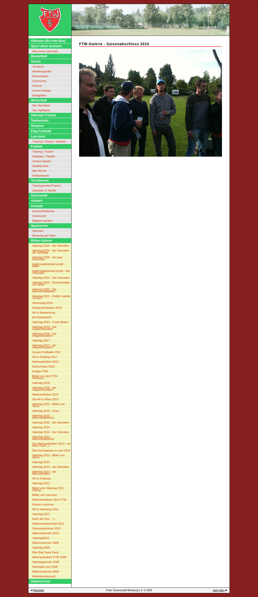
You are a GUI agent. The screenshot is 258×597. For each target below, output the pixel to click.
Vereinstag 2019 (42, 302)
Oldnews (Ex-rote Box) (48, 41)
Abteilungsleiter (42, 71)
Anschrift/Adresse (43, 211)
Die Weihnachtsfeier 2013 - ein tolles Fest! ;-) (51, 444)
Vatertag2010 (40, 537)
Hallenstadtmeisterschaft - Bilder (48, 265)
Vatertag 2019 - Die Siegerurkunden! (44, 327)
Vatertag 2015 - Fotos (45, 410)
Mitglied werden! (42, 220)
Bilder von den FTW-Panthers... (45, 377)
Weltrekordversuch (44, 576)
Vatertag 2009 (41, 547)
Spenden (38, 230)
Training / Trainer (42, 151)
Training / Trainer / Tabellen (49, 141)
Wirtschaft (39, 100)
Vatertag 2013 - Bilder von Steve (48, 456)
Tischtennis (40, 180)
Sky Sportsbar (41, 105)
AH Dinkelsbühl (41, 317)
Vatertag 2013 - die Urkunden (50, 466)
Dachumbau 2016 (43, 366)
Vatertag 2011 (41, 514)
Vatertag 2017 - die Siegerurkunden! (44, 346)
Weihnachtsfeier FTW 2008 (49, 557)
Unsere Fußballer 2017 (46, 352)
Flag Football (41, 131)
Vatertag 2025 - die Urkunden (50, 245)
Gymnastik (39, 195)
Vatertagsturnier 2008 (45, 561)
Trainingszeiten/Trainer (46, 185)
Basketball (39, 56)
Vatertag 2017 (41, 340)
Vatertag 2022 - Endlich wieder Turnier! (51, 297)
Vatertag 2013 (41, 462)
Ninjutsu (37, 126)
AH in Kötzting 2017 (44, 356)
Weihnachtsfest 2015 (45, 394)
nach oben (219, 590)
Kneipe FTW (40, 371)
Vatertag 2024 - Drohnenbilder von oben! (51, 283)
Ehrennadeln (40, 76)
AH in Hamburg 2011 (45, 509)
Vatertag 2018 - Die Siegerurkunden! (44, 334)
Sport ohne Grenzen (46, 46)
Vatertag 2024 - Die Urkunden (51, 277)
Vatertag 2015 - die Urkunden (50, 422)
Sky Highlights (41, 110)
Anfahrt (37, 201)
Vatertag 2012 (41, 483)
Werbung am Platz (43, 235)
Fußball (37, 146)
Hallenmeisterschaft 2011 (48, 523)
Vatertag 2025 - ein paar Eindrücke (47, 258)
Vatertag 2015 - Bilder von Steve (48, 405)
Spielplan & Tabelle (44, 190)
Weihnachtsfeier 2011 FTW (49, 499)
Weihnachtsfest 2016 (45, 361)
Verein (36, 61)
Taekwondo (39, 120)
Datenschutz (40, 581)
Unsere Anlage (41, 90)
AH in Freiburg (41, 478)
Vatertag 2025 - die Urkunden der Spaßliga (50, 251)
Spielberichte (40, 165)
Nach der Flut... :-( (43, 518)
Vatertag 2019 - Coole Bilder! (50, 322)
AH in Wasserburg (43, 312)
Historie (37, 85)
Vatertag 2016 (41, 382)
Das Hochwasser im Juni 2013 (51, 450)
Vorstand (37, 66)
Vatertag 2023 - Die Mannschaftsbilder (44, 290)
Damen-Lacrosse (43, 504)
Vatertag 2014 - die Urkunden (50, 432)
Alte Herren (39, 170)
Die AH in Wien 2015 (45, 399)
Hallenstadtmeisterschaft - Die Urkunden (51, 271)
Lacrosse (38, 136)
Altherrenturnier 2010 (45, 533)
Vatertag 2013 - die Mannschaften (44, 472)
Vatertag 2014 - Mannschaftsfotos (43, 437)
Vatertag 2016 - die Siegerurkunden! (44, 388)
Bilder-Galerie (41, 240)
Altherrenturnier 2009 (45, 542)
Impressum (39, 215)
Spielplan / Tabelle (43, 156)
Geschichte (39, 80)
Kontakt (37, 206)
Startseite (39, 590)
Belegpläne (39, 95)
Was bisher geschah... (46, 51)
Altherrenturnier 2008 (45, 571)
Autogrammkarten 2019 (47, 307)
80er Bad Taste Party (45, 552)
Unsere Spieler (41, 161)
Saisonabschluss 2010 (46, 528)
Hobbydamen (40, 175)
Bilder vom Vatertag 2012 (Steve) (48, 489)
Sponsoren (39, 226)
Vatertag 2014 (41, 427)
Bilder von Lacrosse (44, 494)
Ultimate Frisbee (43, 115)
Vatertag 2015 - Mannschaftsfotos (43, 416)
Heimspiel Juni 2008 (45, 566)
